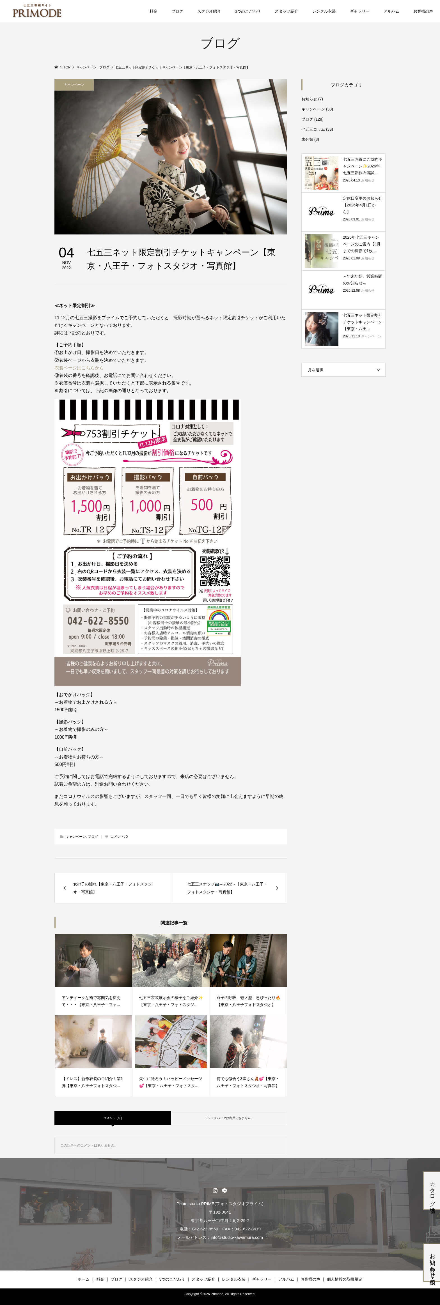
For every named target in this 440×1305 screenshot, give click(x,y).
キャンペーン (74, 85)
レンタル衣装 (324, 11)
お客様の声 (423, 11)
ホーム (84, 1279)
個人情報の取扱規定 (344, 1279)
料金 (153, 11)
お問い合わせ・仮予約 (432, 1263)
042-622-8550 (205, 1228)
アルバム (391, 11)
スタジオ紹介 (209, 11)
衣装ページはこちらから (79, 367)
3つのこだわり (248, 11)
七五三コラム (313, 129)
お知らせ (309, 99)
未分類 (307, 139)
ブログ (177, 11)
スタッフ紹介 (286, 11)
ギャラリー (360, 11)
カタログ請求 (432, 1190)
